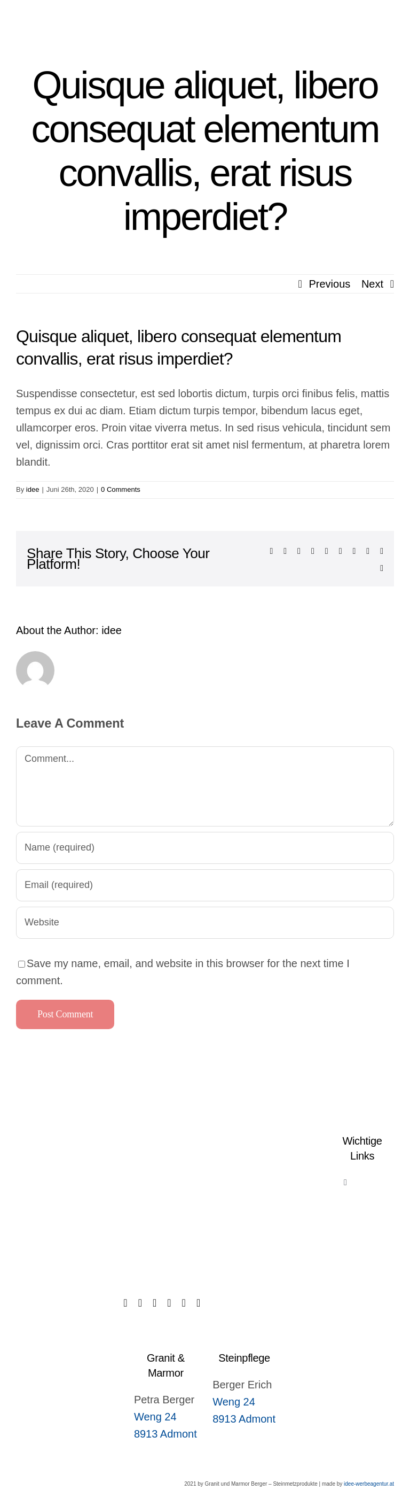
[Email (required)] (205, 885)
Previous (330, 284)
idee (33, 489)
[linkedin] (184, 1303)
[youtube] (198, 1303)
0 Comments (120, 489)
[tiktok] (140, 1303)
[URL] (205, 923)
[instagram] (169, 1303)
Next (372, 284)
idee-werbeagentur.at (369, 1484)
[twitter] (154, 1303)
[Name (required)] (205, 848)
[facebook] (125, 1303)
